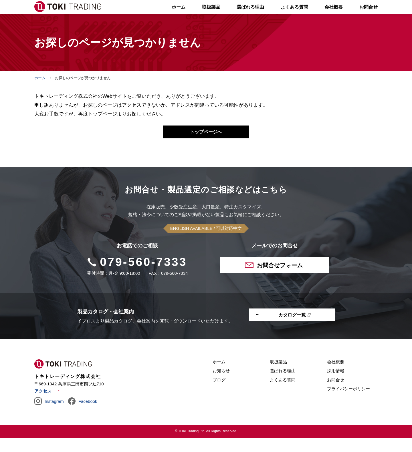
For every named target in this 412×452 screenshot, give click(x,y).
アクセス (43, 405)
